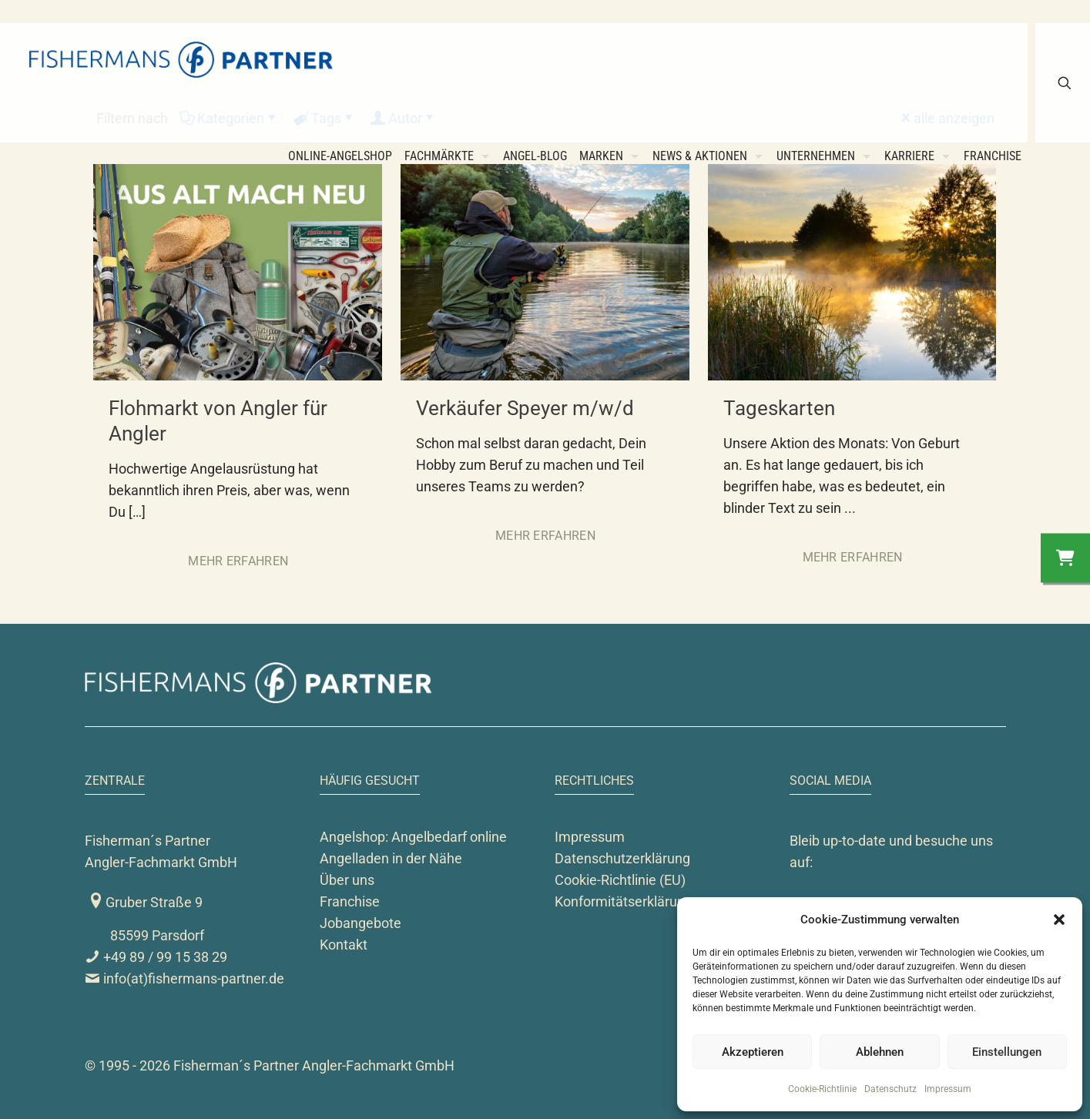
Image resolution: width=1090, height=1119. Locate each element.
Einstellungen (1006, 1052)
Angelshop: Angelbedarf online (413, 837)
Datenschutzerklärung (622, 858)
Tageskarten (779, 408)
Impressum (947, 1089)
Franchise (350, 901)
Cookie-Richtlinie (822, 1089)
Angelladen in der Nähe (391, 858)
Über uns (347, 880)
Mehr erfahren (238, 561)
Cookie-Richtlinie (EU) (620, 880)
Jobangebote (360, 923)
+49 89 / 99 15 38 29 (156, 957)
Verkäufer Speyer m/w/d (525, 408)
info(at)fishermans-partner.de (184, 978)
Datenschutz (890, 1089)
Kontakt (343, 944)
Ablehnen (880, 1052)
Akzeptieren (752, 1052)
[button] (1059, 919)
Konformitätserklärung (624, 901)
